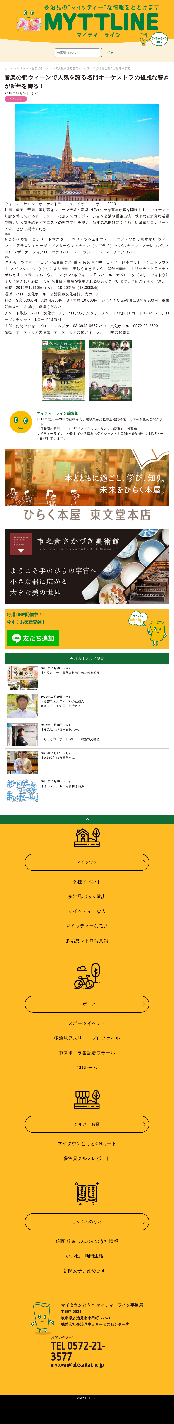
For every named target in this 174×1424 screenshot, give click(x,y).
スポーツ (86, 1004)
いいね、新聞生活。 (87, 1255)
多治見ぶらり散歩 (87, 896)
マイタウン (87, 862)
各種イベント (87, 881)
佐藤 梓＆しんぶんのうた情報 (87, 1241)
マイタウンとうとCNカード (87, 1143)
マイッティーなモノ (87, 925)
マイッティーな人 (87, 911)
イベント (22, 68)
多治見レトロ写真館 (87, 940)
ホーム (9, 68)
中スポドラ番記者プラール (87, 1052)
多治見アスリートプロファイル (87, 1038)
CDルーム (87, 1067)
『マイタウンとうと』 (94, 429)
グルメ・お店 (87, 1124)
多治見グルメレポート (87, 1158)
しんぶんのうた (87, 1221)
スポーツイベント (87, 1023)
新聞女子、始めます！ (87, 1270)
